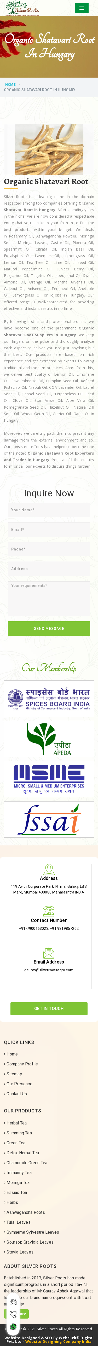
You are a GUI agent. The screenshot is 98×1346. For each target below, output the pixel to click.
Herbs (11, 1202)
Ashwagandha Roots (24, 1212)
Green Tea (14, 1142)
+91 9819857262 (64, 928)
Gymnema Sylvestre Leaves (31, 1232)
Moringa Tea (17, 1182)
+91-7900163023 (33, 928)
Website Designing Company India (58, 1341)
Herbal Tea (15, 1123)
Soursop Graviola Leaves (29, 1242)
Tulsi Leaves (17, 1222)
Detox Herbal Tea (21, 1152)
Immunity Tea (18, 1172)
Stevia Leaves (18, 1252)
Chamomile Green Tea (25, 1162)
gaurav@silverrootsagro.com (48, 970)
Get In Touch (49, 1008)
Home (10, 84)
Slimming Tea (18, 1132)
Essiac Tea (15, 1192)
